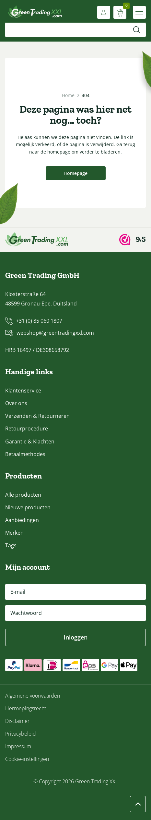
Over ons (16, 403)
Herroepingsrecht (25, 708)
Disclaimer (17, 721)
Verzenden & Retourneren (37, 415)
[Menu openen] (139, 12)
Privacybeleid (20, 733)
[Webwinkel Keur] (132, 239)
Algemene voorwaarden (32, 695)
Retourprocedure (26, 428)
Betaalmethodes (25, 454)
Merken (14, 532)
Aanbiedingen (22, 520)
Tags (11, 545)
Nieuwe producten (28, 507)
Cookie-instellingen (27, 759)
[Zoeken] (137, 30)
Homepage (75, 173)
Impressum (18, 746)
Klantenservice (23, 390)
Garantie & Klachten (29, 441)
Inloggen (75, 637)
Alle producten (23, 494)
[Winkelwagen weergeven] (119, 12)
